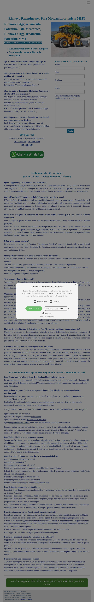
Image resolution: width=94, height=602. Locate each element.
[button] (47, 301)
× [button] (75, 285)
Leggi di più (63, 296)
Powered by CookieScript (47, 316)
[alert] (47, 301)
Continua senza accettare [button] (56, 309)
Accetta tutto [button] (34, 309)
